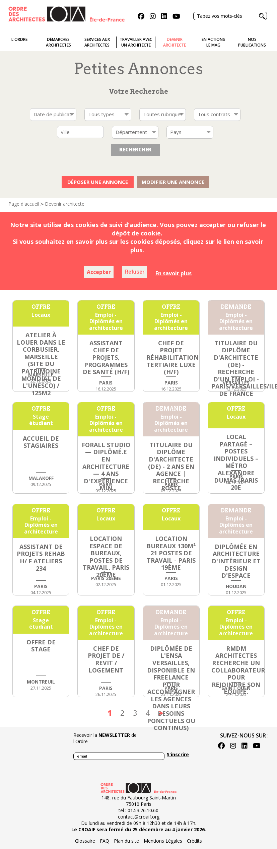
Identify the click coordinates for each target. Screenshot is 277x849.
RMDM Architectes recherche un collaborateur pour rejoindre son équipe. (238, 670)
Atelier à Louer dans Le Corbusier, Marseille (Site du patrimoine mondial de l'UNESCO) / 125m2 (41, 364)
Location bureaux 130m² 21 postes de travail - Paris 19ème (171, 553)
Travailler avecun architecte (136, 42)
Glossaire (85, 841)
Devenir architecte (64, 204)
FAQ (104, 841)
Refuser (135, 272)
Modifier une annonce (173, 182)
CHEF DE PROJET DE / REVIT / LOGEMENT (106, 659)
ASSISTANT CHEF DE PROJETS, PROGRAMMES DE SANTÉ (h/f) (106, 357)
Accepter (99, 272)
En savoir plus (173, 273)
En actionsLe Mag (213, 42)
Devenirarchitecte (174, 42)
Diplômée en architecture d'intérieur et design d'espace (236, 561)
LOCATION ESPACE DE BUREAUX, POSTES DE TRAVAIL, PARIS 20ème (106, 557)
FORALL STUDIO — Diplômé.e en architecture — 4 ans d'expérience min (106, 466)
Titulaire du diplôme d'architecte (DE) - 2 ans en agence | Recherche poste (171, 466)
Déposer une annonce (97, 182)
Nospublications (252, 42)
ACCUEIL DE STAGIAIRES (41, 442)
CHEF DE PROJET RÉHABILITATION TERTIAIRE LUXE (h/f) (172, 357)
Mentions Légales (163, 841)
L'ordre (19, 39)
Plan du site (126, 841)
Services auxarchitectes (97, 42)
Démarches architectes (58, 42)
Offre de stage (41, 645)
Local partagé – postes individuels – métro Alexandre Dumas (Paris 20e (236, 462)
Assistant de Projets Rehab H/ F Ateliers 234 (41, 557)
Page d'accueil (23, 204)
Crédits (194, 841)
